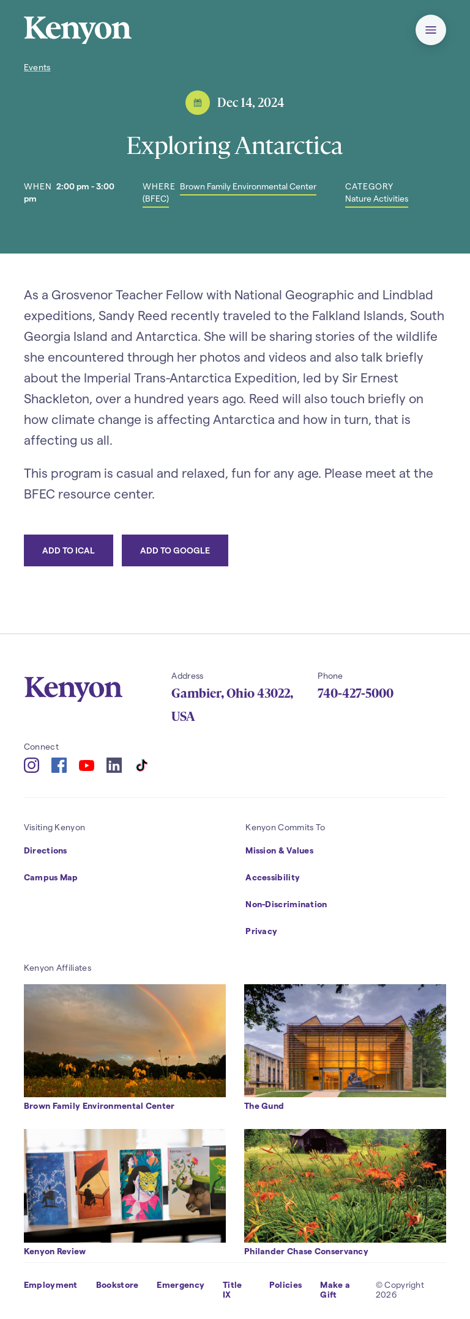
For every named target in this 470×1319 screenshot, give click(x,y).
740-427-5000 (356, 693)
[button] (431, 30)
